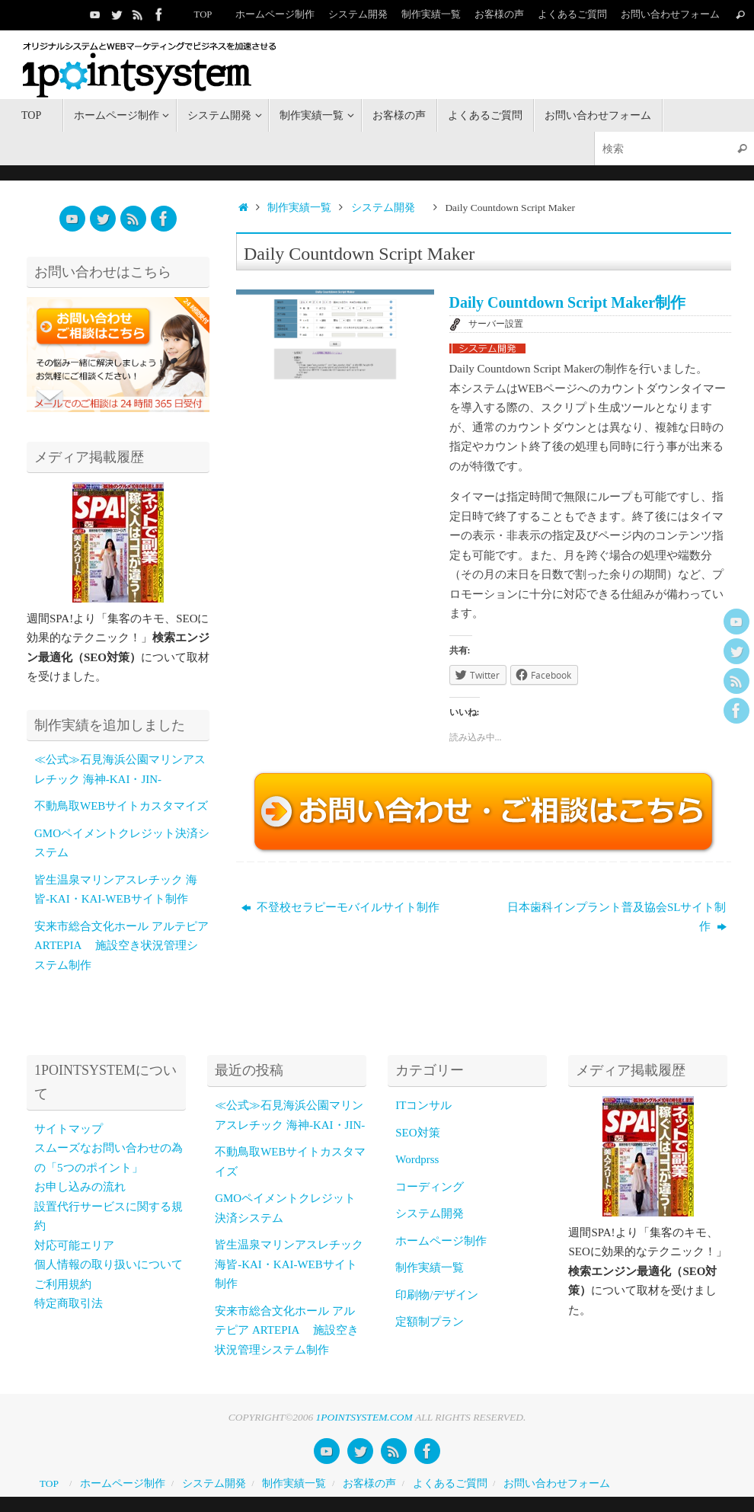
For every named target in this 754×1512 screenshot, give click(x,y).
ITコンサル (423, 1105)
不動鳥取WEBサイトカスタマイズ (121, 806)
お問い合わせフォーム (670, 14)
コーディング (429, 1187)
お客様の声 (499, 14)
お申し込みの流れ (80, 1187)
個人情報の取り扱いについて (108, 1264)
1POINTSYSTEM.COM (364, 1417)
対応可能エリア (74, 1245)
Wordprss (417, 1159)
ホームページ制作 (275, 14)
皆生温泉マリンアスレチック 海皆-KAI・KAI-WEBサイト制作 (289, 1264)
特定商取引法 (68, 1303)
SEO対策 (417, 1133)
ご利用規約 (62, 1284)
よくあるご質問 (572, 14)
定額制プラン (429, 1321)
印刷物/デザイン (436, 1295)
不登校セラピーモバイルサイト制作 (340, 907)
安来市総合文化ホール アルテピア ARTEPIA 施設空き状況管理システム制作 (121, 945)
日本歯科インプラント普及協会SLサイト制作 (617, 917)
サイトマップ (68, 1129)
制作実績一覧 (431, 14)
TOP (203, 14)
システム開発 (358, 14)
